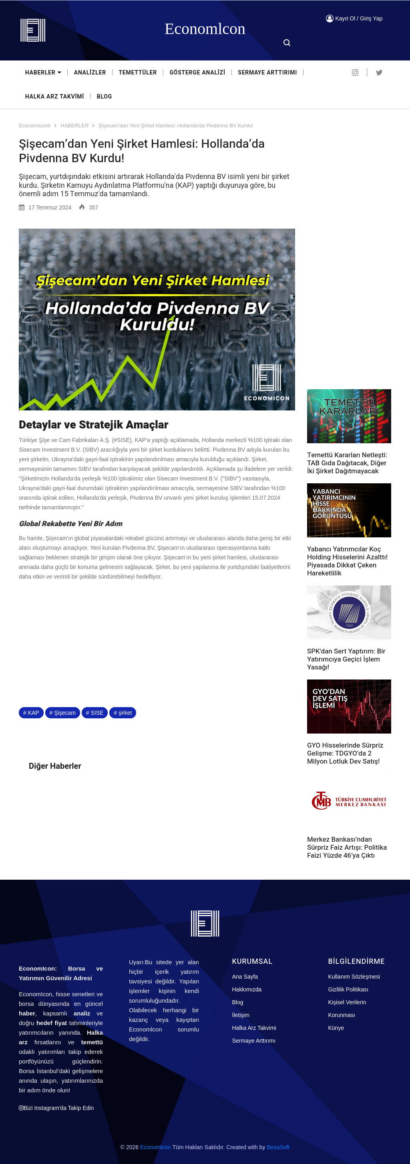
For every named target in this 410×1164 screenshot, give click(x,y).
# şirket (123, 713)
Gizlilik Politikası (348, 989)
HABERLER (43, 72)
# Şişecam (63, 713)
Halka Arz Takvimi (254, 1028)
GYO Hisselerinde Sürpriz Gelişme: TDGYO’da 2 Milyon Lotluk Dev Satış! (345, 753)
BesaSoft (278, 1147)
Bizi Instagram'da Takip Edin (56, 1108)
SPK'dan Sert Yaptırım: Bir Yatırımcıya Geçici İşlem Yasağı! (346, 659)
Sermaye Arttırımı (254, 1040)
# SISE (95, 713)
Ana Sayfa (245, 976)
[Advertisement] (157, 643)
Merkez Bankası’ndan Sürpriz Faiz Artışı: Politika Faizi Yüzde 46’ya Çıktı (347, 847)
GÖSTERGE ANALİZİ (198, 72)
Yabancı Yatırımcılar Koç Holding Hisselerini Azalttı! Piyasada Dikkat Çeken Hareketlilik (347, 561)
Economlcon (155, 1147)
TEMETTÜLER (138, 72)
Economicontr (34, 126)
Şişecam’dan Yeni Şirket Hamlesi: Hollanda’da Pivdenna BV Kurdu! (175, 126)
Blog (237, 1002)
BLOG (104, 96)
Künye (336, 1028)
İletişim (241, 1015)
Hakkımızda (247, 989)
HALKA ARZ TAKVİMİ (54, 96)
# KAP (31, 713)
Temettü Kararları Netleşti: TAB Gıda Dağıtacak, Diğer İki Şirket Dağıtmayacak (347, 463)
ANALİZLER (90, 72)
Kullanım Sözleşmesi (354, 976)
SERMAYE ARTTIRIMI (268, 72)
